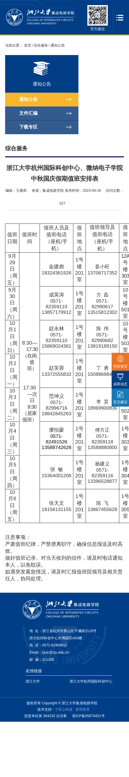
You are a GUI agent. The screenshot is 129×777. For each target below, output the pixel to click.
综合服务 (41, 45)
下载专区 (28, 127)
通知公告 (58, 45)
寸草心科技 (64, 709)
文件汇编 (28, 113)
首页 (27, 45)
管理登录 (82, 709)
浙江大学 (33, 681)
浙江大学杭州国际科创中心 (90, 681)
